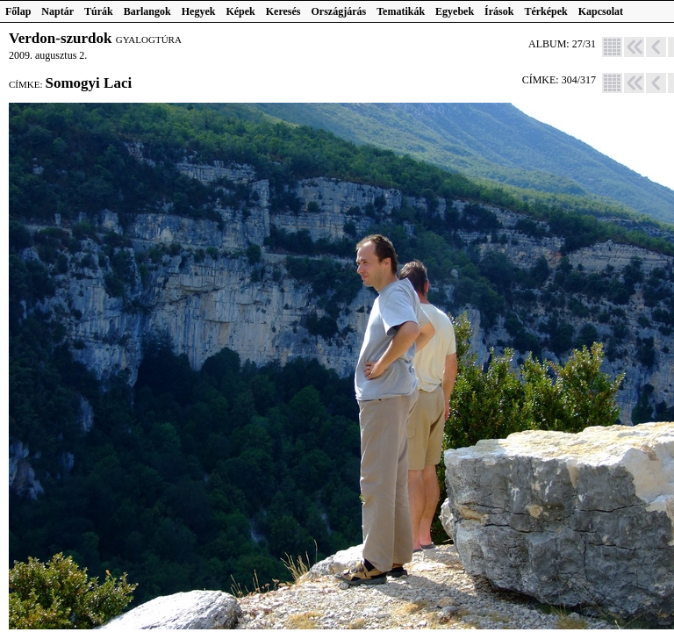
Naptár (57, 11)
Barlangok (147, 11)
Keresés (283, 11)
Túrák (98, 11)
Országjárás (339, 11)
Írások (498, 11)
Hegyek (199, 11)
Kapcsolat (600, 11)
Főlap (18, 11)
